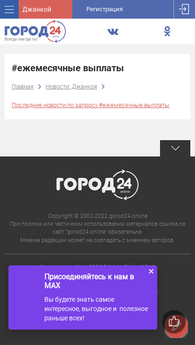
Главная (23, 86)
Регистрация (104, 9)
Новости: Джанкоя (71, 86)
